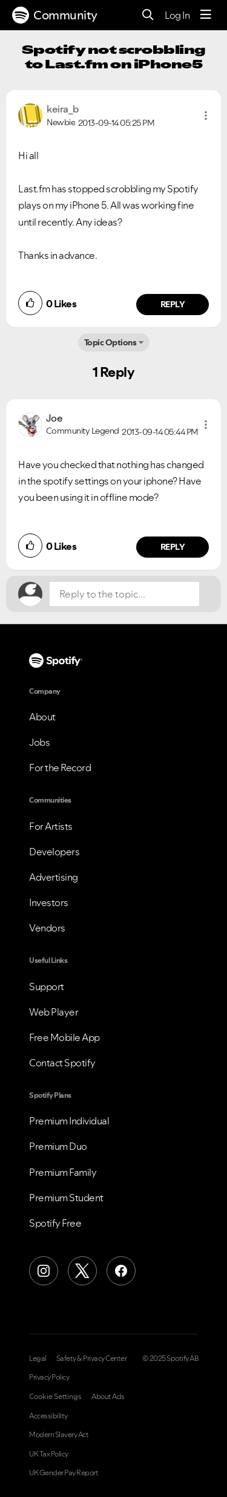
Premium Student (66, 1197)
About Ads (108, 1396)
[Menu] (206, 15)
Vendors (47, 927)
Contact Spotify (62, 1062)
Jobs (39, 742)
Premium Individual (69, 1120)
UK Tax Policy (48, 1454)
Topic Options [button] (110, 342)
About (42, 716)
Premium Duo (58, 1146)
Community (54, 15)
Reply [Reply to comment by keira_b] (172, 304)
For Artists (51, 826)
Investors (48, 902)
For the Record (60, 767)
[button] (206, 115)
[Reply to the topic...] (124, 594)
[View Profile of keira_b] (63, 109)
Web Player (53, 1012)
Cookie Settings (55, 1396)
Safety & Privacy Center (91, 1358)
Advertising (53, 877)
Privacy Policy (49, 1377)
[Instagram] (43, 1270)
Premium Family (62, 1172)
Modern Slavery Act (58, 1435)
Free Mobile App (64, 1037)
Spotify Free (55, 1223)
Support (46, 986)
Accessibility (48, 1416)
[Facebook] (121, 1270)
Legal (38, 1358)
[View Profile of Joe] (54, 418)
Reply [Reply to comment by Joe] (172, 547)
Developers (54, 851)
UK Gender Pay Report (63, 1473)
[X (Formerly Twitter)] (82, 1270)
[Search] (148, 15)
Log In (177, 15)
